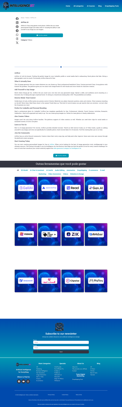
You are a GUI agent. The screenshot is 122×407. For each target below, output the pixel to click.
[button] (17, 19)
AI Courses (91, 6)
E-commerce (93, 170)
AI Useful (49, 170)
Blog (100, 6)
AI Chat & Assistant (37, 170)
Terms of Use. (79, 394)
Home (68, 6)
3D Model (24, 170)
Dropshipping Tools (112, 6)
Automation (71, 170)
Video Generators (54, 174)
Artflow (52, 144)
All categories (79, 6)
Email (35, 345)
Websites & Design (77, 174)
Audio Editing (60, 170)
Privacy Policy (51, 394)
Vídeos (27, 17)
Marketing (42, 174)
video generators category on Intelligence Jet (67, 148)
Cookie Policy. (65, 394)
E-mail (102, 170)
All (18, 170)
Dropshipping (82, 170)
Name (35, 340)
